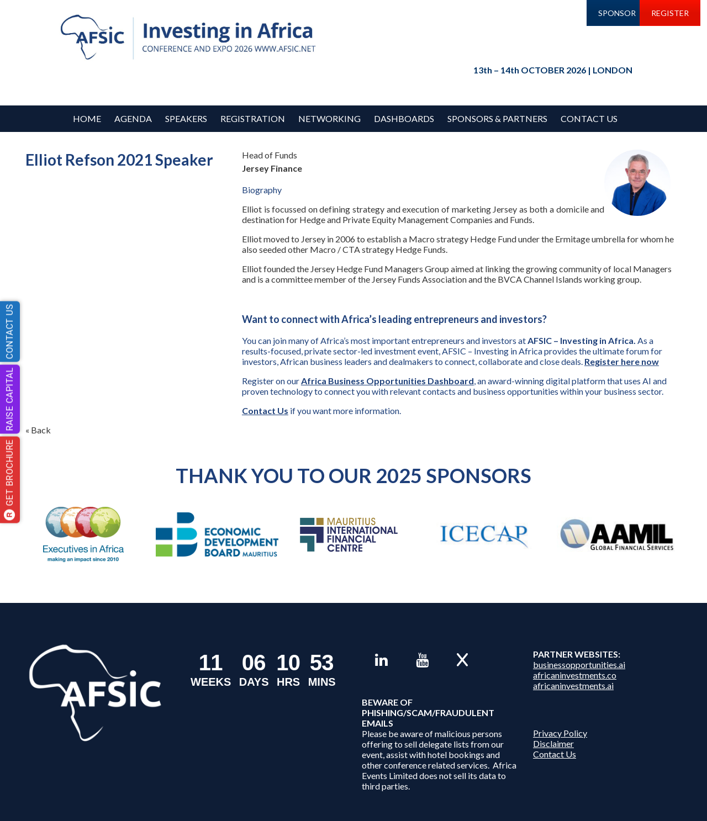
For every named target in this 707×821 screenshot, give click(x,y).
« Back (38, 430)
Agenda (133, 118)
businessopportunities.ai (579, 664)
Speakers (186, 118)
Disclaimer (553, 743)
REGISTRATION (252, 118)
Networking (329, 118)
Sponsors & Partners (497, 118)
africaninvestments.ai (573, 685)
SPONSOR (617, 13)
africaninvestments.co (574, 675)
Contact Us (589, 118)
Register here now (621, 361)
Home (87, 118)
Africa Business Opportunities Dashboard (387, 380)
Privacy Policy (560, 733)
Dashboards (404, 118)
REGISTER (670, 13)
